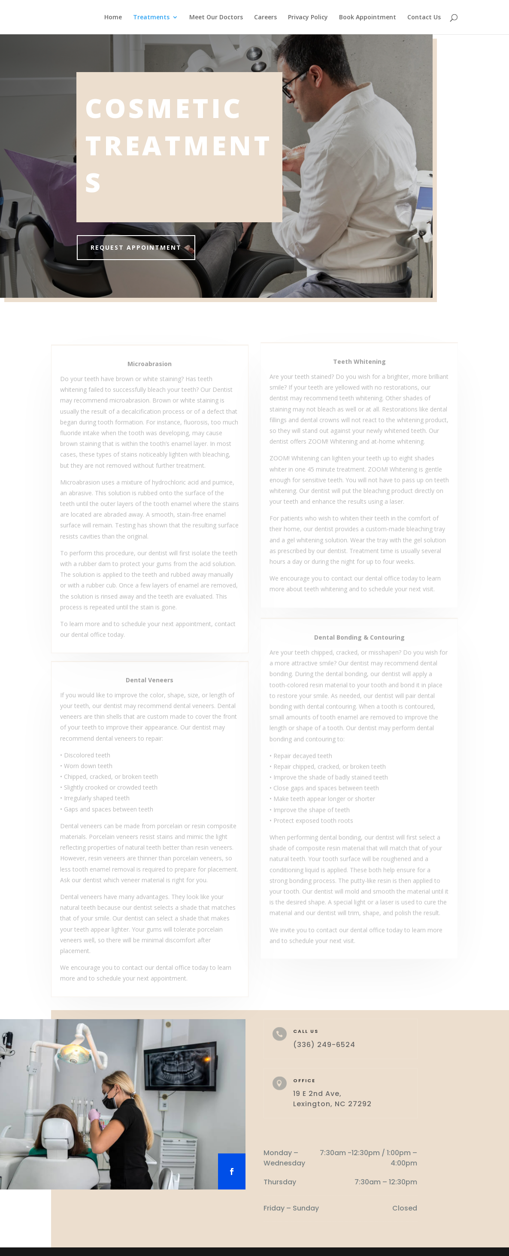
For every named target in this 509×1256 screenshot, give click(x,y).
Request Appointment (139, 247)
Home (113, 17)
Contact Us (424, 17)
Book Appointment (367, 17)
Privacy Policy (308, 17)
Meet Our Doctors (216, 17)
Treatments (151, 17)
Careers (265, 17)
